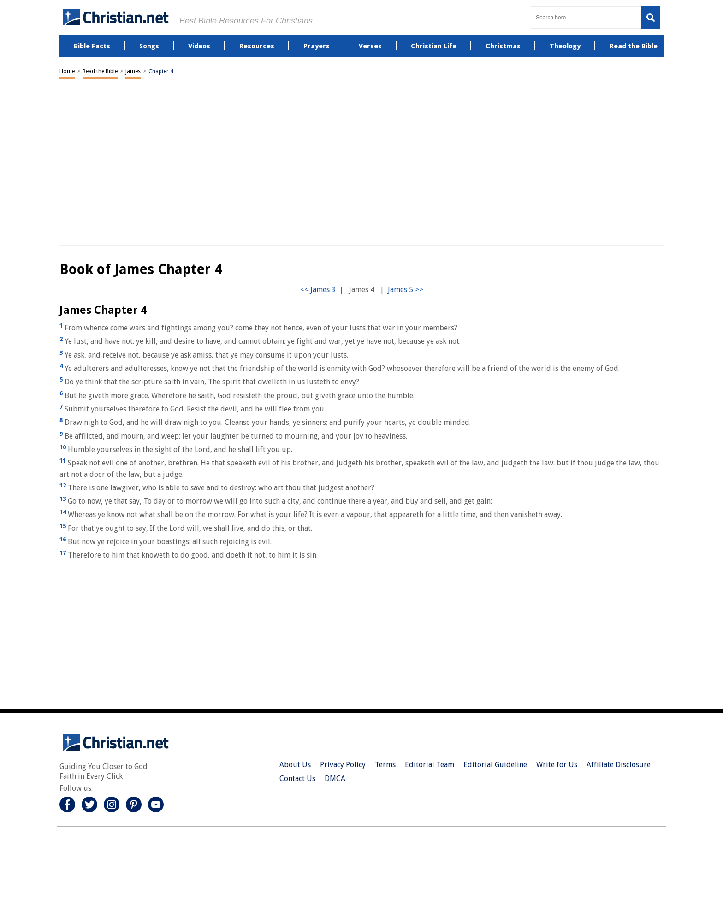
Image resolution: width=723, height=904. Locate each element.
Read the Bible (100, 71)
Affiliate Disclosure (619, 764)
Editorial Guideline (495, 764)
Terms (385, 764)
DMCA (335, 778)
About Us (295, 764)
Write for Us (556, 764)
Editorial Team (429, 764)
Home (67, 71)
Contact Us (297, 778)
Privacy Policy (343, 764)
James (133, 71)
